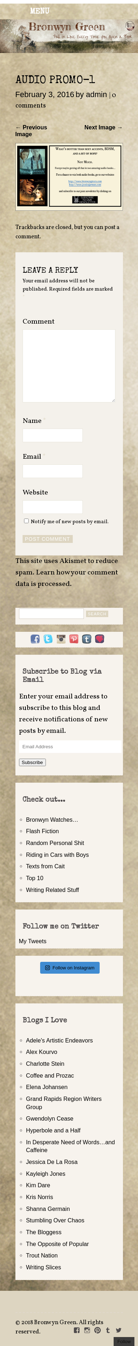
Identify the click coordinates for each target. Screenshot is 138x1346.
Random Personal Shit (55, 843)
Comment (38, 322)
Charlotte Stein (45, 1063)
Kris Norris (39, 1197)
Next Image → (103, 127)
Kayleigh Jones (46, 1173)
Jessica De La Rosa (52, 1162)
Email (34, 457)
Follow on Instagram (69, 967)
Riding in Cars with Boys (57, 854)
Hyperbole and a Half (53, 1130)
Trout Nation (42, 1255)
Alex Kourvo (41, 1052)
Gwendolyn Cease (49, 1118)
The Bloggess (44, 1232)
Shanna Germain (48, 1209)
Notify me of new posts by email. (70, 521)
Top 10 (35, 878)
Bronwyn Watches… (52, 819)
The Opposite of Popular (57, 1244)
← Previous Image (31, 130)
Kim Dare (38, 1185)
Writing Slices (43, 1267)
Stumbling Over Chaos (55, 1220)
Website (35, 493)
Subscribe (32, 762)
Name (34, 421)
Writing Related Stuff (52, 890)
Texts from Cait (45, 866)
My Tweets (33, 941)
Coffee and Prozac (50, 1075)
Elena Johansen (47, 1087)
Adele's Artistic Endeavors (59, 1040)
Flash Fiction (42, 831)
